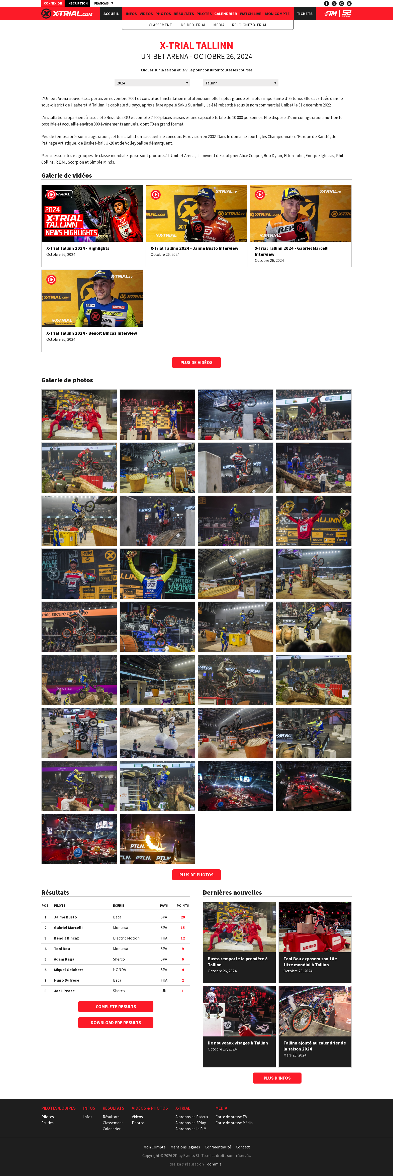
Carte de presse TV (231, 1116)
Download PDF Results (116, 1022)
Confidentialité (218, 1146)
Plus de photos (196, 875)
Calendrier (225, 13)
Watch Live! (251, 13)
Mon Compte (277, 13)
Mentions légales (185, 1146)
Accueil (111, 13)
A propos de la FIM (191, 1128)
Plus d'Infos (277, 1078)
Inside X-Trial (192, 24)
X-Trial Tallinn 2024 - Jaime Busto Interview (194, 248)
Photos (163, 13)
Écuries (47, 1122)
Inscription (77, 3)
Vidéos (146, 13)
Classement (160, 24)
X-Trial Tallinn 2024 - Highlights (77, 248)
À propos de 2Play (190, 1122)
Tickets (305, 13)
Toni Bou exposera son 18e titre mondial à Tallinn (310, 962)
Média (219, 24)
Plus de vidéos (196, 362)
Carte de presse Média (234, 1122)
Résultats (184, 13)
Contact (243, 1146)
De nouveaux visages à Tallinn (238, 1043)
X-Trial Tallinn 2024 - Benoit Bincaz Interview (91, 333)
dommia (214, 1163)
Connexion (53, 3)
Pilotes (204, 13)
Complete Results (116, 1006)
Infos (131, 13)
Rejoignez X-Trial (249, 24)
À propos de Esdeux (191, 1116)
